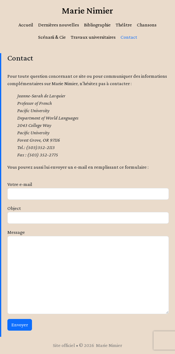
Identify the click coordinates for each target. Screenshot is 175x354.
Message (16, 232)
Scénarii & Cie (52, 37)
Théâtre (124, 24)
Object (14, 208)
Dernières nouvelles (58, 24)
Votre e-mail (19, 184)
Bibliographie (97, 24)
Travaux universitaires (93, 37)
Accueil (25, 24)
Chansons (147, 24)
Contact (129, 37)
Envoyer (19, 324)
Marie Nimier (87, 10)
